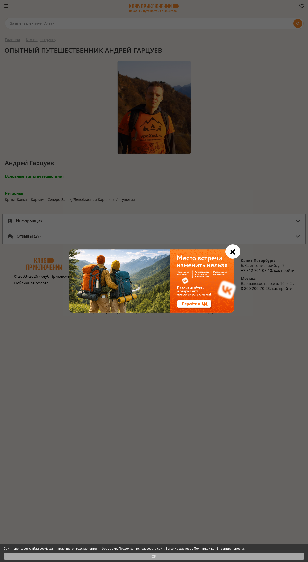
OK (154, 556)
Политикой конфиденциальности (219, 548)
